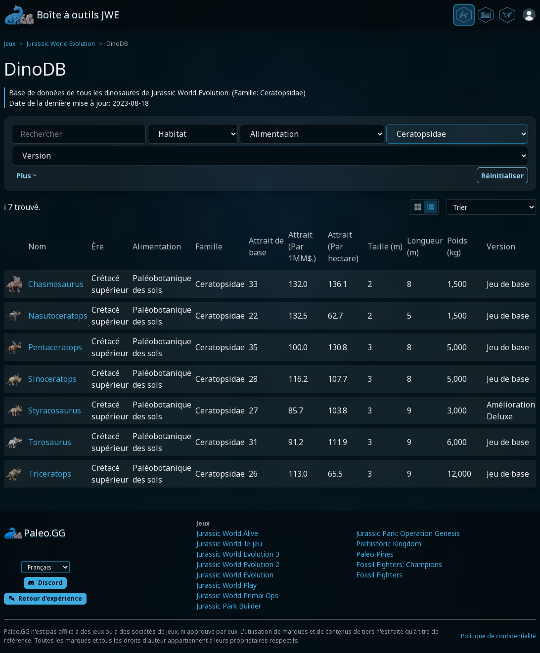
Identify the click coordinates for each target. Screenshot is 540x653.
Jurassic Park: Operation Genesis (408, 533)
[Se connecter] (529, 15)
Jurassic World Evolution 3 (237, 554)
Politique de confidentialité (498, 636)
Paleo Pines (375, 554)
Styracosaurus (54, 410)
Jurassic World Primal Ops (237, 595)
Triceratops (49, 473)
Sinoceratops (52, 378)
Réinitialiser (502, 175)
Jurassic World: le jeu (229, 543)
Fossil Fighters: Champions (399, 564)
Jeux (9, 44)
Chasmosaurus (56, 284)
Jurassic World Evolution (61, 44)
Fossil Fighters (379, 574)
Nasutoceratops (58, 315)
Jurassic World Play (226, 585)
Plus (27, 175)
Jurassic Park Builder (228, 606)
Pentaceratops (55, 347)
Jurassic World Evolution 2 (237, 564)
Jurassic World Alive (227, 533)
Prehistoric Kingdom (388, 543)
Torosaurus (49, 442)
